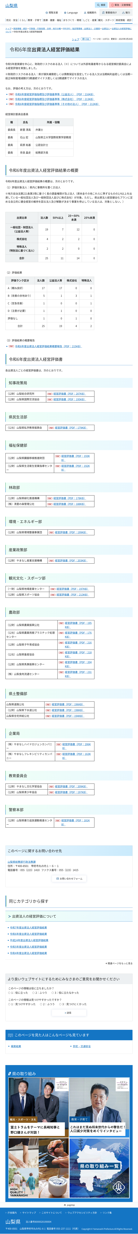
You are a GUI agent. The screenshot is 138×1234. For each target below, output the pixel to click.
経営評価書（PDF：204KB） (78, 664)
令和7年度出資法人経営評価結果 (28, 927)
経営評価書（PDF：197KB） (73, 589)
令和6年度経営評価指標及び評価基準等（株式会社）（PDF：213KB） (55, 99)
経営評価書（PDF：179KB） (71, 428)
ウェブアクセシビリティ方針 (82, 1213)
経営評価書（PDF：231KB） (78, 674)
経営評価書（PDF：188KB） (69, 504)
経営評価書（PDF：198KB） (68, 710)
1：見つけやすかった (23, 1004)
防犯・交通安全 (82, 1046)
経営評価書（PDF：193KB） (75, 458)
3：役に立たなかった (67, 993)
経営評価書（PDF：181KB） (75, 822)
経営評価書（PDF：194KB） (68, 716)
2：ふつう (41, 993)
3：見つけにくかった (74, 1004)
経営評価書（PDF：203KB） (71, 560)
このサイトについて (52, 1213)
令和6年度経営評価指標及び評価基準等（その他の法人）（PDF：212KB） (57, 104)
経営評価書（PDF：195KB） (69, 399)
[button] (121, 5)
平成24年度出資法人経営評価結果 (29, 940)
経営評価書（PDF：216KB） (78, 645)
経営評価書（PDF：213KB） (73, 594)
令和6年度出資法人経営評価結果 (28, 934)
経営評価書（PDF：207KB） (69, 394)
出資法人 (106, 28)
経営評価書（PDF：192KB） (75, 468)
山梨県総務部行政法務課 (22, 862)
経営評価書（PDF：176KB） (78, 635)
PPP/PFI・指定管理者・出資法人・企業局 (81, 28)
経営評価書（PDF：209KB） (71, 786)
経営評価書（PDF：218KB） (78, 654)
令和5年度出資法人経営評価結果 (28, 947)
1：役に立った (19, 993)
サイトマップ (29, 1213)
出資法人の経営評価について (34, 916)
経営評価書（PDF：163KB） (76, 756)
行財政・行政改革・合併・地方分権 (45, 28)
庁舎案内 (12, 1213)
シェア (75, 39)
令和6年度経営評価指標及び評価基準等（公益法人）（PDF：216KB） (55, 94)
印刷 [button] (87, 39)
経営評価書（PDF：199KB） (71, 532)
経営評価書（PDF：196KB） (68, 704)
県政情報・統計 (20, 28)
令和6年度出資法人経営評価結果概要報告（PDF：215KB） (48, 346)
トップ (8, 28)
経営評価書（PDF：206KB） (76, 746)
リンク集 (107, 1213)
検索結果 (16, 1046)
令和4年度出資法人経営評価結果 (28, 953)
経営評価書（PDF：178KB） (69, 498)
